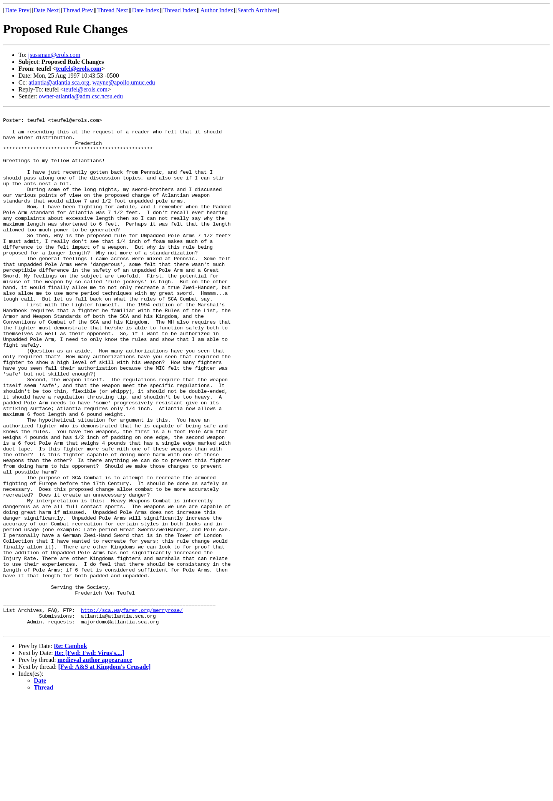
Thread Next (112, 10)
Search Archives (257, 10)
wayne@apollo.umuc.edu (124, 82)
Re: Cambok (70, 749)
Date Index (145, 10)
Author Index (216, 10)
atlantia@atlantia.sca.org (58, 82)
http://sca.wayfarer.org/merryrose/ (132, 710)
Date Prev (17, 10)
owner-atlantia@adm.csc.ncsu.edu (81, 96)
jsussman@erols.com (54, 55)
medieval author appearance (95, 763)
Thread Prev (78, 10)
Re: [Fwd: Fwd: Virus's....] (89, 756)
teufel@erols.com (78, 68)
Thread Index (179, 10)
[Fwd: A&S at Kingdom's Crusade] (104, 770)
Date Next (46, 10)
